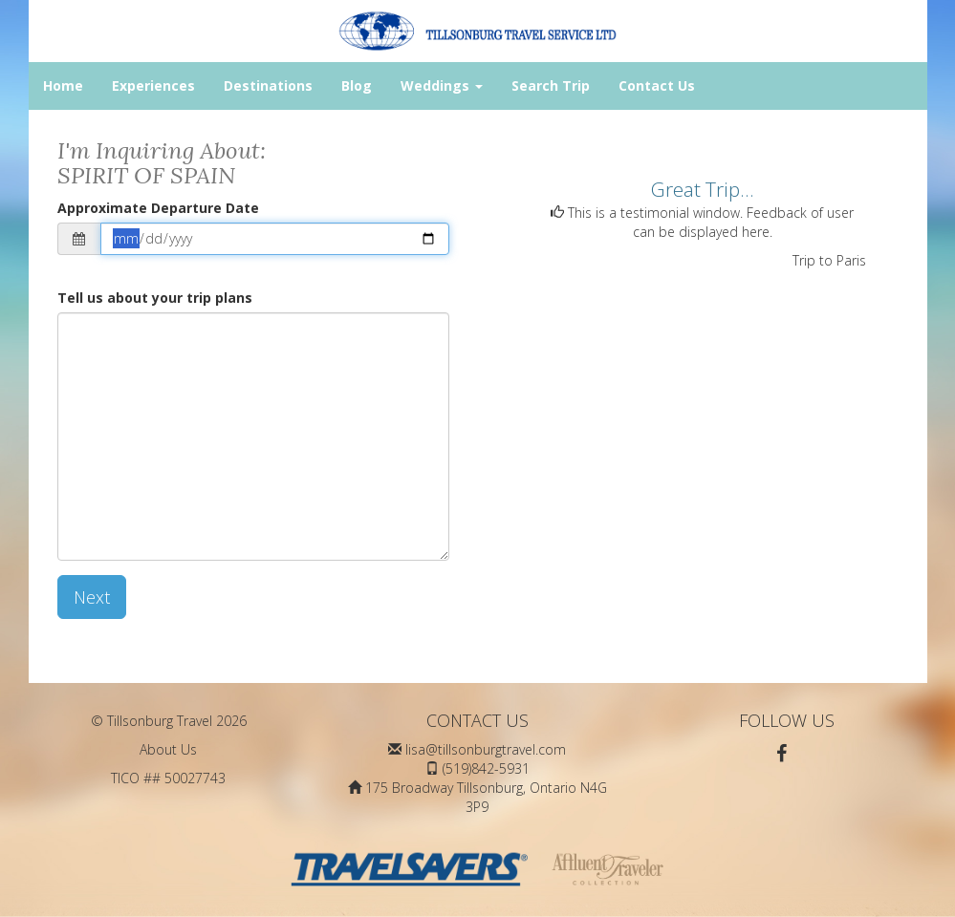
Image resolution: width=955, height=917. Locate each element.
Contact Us (657, 85)
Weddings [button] (442, 85)
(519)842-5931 (486, 768)
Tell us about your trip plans (154, 297)
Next (92, 597)
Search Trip (550, 85)
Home (63, 85)
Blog (356, 85)
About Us (168, 749)
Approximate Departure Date (158, 208)
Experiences (153, 85)
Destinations (268, 85)
